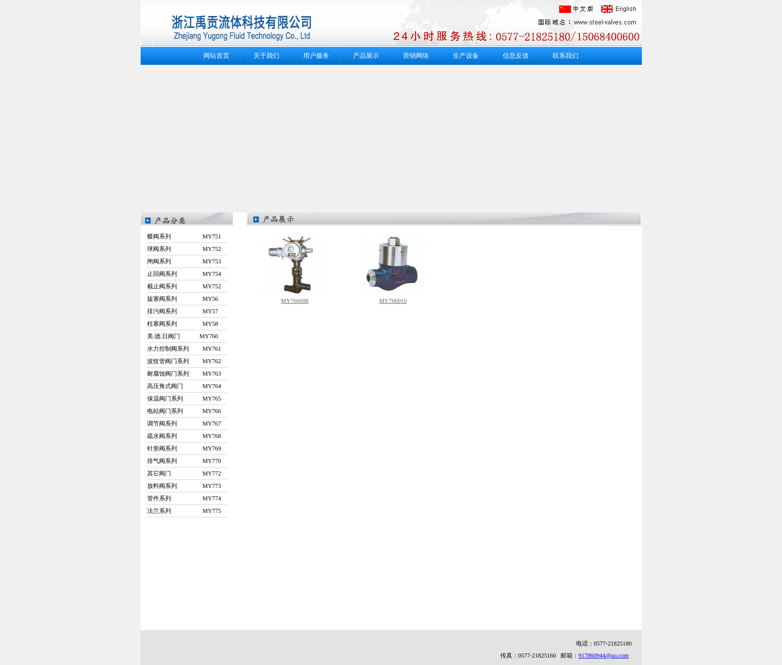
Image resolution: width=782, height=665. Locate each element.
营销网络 (416, 55)
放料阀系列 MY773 (184, 485)
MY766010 (392, 300)
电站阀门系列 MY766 (184, 411)
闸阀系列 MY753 (184, 261)
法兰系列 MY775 (184, 510)
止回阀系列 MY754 (184, 273)
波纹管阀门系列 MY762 (184, 361)
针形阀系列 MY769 (184, 448)
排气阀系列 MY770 (184, 460)
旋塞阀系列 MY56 (182, 298)
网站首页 (216, 55)
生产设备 (466, 55)
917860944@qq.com (604, 655)
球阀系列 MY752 (184, 248)
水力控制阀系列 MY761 (184, 348)
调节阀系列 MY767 (184, 423)
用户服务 (316, 55)
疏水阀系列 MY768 (184, 436)
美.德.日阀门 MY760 (182, 336)
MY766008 (294, 300)
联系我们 (566, 55)
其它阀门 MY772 (184, 473)
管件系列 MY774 (184, 498)
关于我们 (266, 55)
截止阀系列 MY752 (184, 286)
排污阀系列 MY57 (182, 311)
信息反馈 (516, 55)
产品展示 (366, 55)
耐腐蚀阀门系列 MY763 (184, 373)
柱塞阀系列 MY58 (182, 323)
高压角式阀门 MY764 (184, 386)
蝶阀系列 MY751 (184, 236)
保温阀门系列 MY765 (184, 398)
